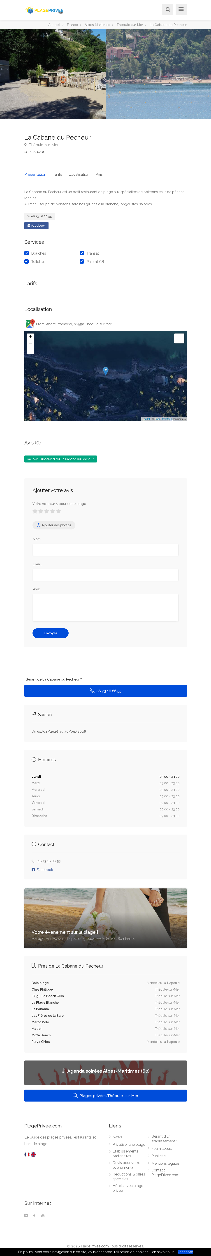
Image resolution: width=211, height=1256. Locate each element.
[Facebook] (34, 1213)
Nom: (37, 537)
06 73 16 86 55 (40, 214)
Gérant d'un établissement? (164, 1136)
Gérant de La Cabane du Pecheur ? (54, 677)
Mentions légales (165, 1161)
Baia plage (40, 980)
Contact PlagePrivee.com (165, 1170)
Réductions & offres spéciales (129, 1174)
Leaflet (146, 416)
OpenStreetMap (163, 416)
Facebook (36, 223)
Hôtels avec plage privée (128, 1185)
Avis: (36, 587)
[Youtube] (43, 1213)
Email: (37, 562)
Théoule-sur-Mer (41, 145)
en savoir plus (163, 1252)
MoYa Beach (41, 1033)
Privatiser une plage (129, 1142)
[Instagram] (25, 1213)
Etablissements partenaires (125, 1151)
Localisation (74, 172)
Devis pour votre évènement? (126, 1162)
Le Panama (40, 1007)
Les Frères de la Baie (48, 1013)
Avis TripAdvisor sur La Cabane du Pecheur (61, 456)
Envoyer (50, 631)
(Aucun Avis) (34, 152)
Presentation (35, 172)
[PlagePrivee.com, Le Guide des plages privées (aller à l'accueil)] (44, 9)
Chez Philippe (42, 987)
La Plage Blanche (45, 1000)
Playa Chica (41, 1039)
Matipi (37, 1026)
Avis (92, 172)
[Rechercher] (166, 10)
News (117, 1135)
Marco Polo (40, 1020)
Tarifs (55, 172)
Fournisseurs (161, 1146)
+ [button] (30, 334)
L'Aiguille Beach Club (48, 994)
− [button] (30, 341)
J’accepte (185, 1252)
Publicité (158, 1154)
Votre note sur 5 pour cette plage (59, 501)
